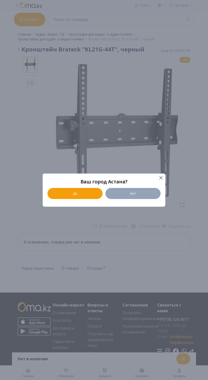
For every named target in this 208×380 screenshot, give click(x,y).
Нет (133, 193)
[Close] (161, 178)
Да (75, 193)
